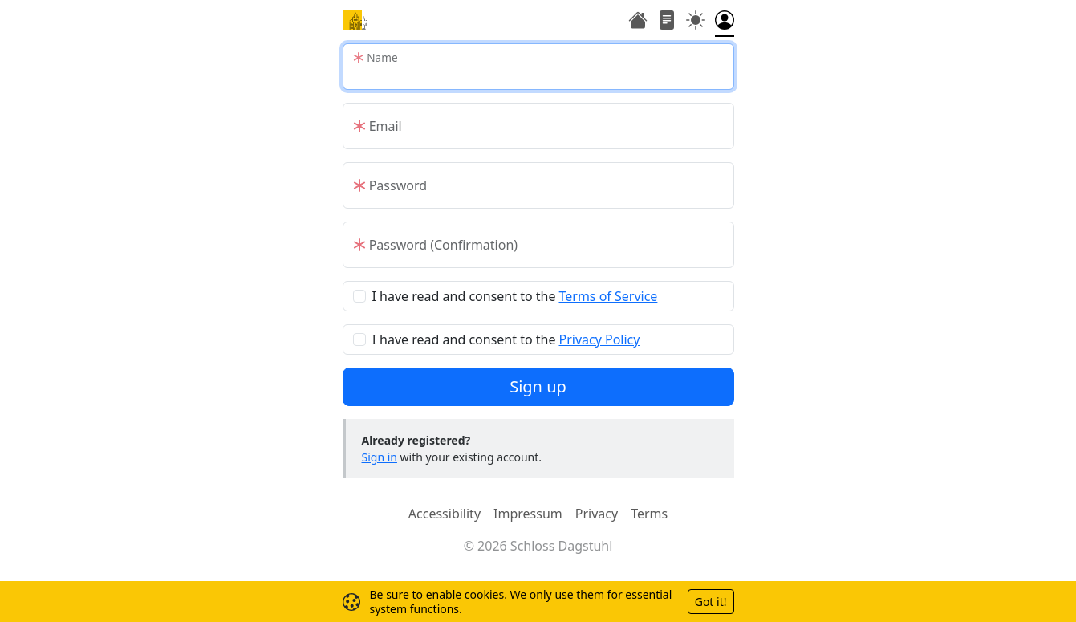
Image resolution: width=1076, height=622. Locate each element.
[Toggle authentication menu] (724, 22)
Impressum (527, 513)
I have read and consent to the (515, 296)
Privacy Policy (599, 339)
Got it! (711, 601)
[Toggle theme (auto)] (695, 22)
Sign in (379, 457)
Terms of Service (607, 296)
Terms (649, 513)
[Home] (355, 20)
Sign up (538, 386)
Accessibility (444, 513)
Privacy (596, 513)
